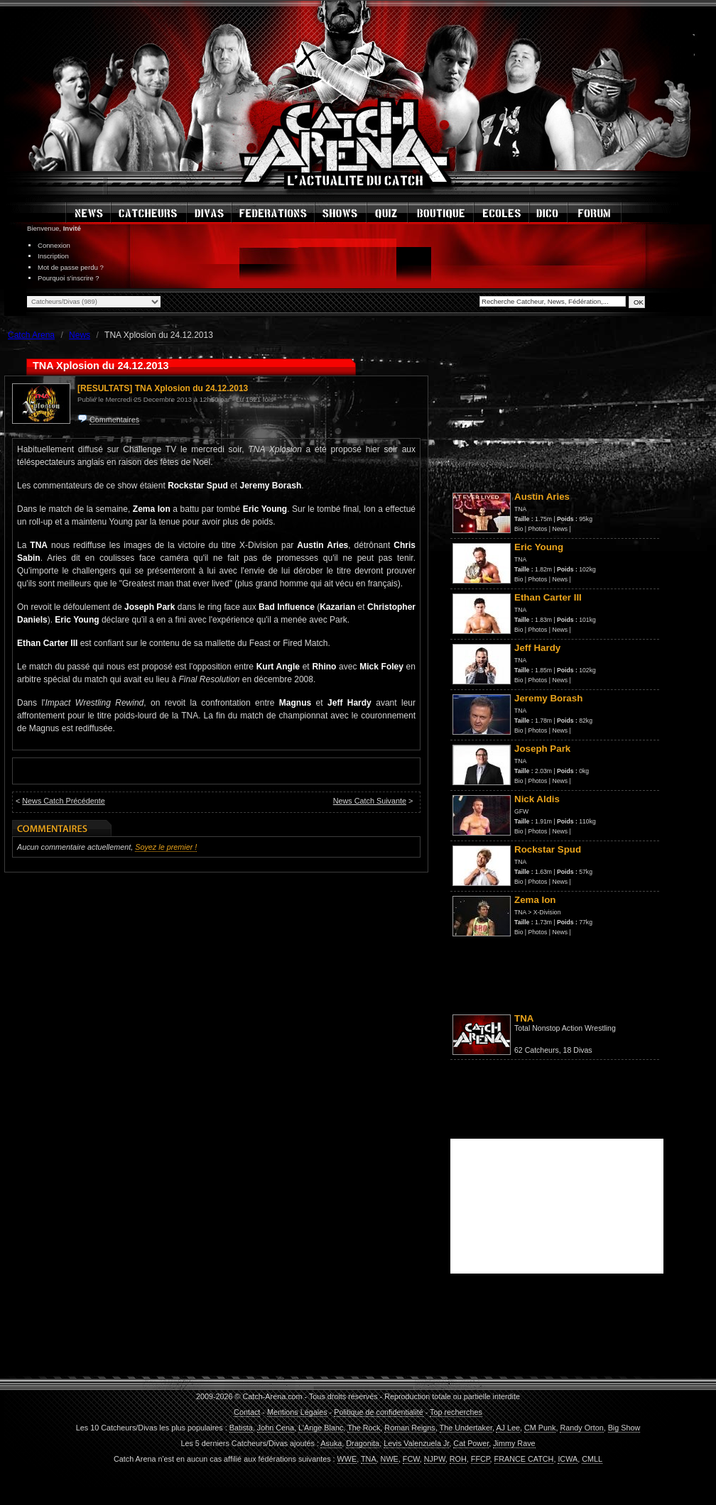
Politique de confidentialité (378, 1412)
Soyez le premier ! (166, 847)
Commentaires (114, 419)
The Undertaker (466, 1427)
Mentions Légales (297, 1412)
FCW (411, 1459)
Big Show (624, 1427)
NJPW (434, 1459)
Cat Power (471, 1443)
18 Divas (577, 1050)
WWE (347, 1459)
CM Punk (539, 1427)
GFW (521, 811)
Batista (241, 1427)
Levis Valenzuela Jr (416, 1443)
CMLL (592, 1459)
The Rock (363, 1427)
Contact (247, 1412)
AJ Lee (508, 1427)
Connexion (54, 245)
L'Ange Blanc (320, 1427)
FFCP (480, 1459)
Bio (518, 528)
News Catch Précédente (63, 801)
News (560, 528)
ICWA (567, 1459)
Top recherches (456, 1412)
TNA (520, 509)
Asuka (331, 1443)
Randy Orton (581, 1427)
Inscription (53, 256)
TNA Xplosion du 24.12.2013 (192, 388)
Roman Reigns (409, 1427)
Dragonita (362, 1443)
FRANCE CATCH (524, 1459)
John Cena (275, 1427)
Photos (538, 528)
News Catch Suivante (369, 801)
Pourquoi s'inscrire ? (68, 278)
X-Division (547, 912)
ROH (458, 1459)
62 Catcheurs (536, 1050)
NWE (389, 1459)
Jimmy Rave (514, 1443)
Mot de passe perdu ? (71, 267)
